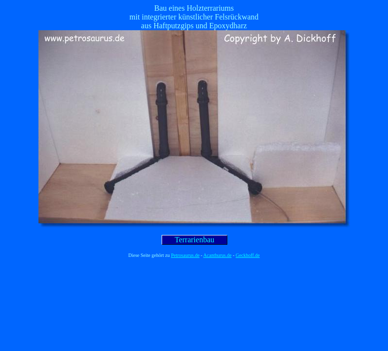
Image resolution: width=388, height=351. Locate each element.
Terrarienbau (195, 239)
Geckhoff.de (248, 255)
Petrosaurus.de (185, 255)
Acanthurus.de (217, 255)
